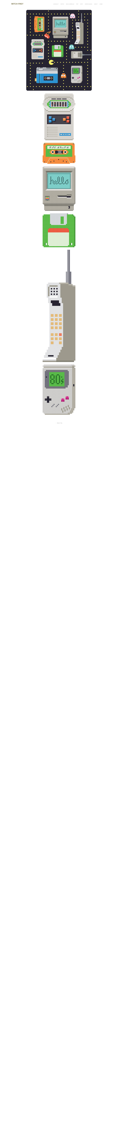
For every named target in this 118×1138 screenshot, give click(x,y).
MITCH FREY (17, 4)
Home (101, 4)
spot (81, 4)
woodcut (56, 4)
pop (77, 4)
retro (62, 4)
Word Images (88, 4)
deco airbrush (70, 4)
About (96, 4)
